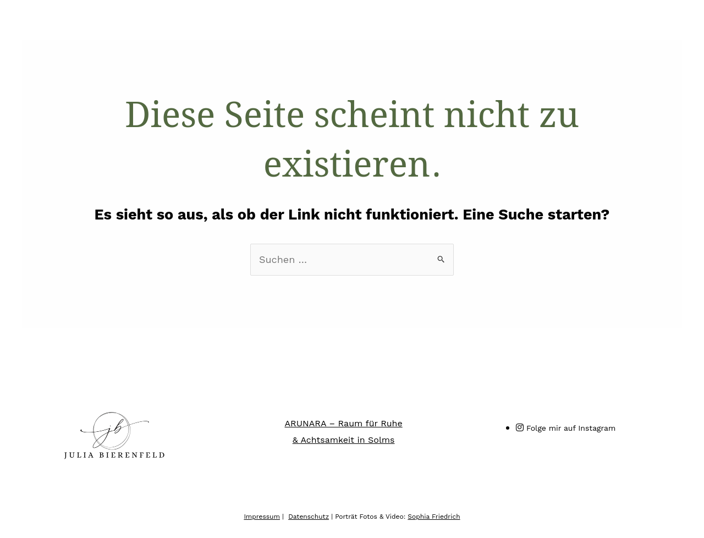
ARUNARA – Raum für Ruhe (344, 423)
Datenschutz (308, 516)
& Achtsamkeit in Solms (344, 440)
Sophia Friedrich (434, 516)
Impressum (262, 516)
